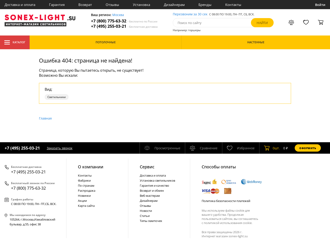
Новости (146, 211)
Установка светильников (157, 180)
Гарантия (57, 4)
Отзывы (112, 4)
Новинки (84, 196)
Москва (118, 15)
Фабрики (84, 180)
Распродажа (86, 190)
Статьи (145, 216)
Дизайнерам (174, 4)
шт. (272, 148)
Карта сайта (86, 206)
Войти (320, 5)
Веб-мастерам (150, 196)
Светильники (56, 97)
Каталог (14, 42)
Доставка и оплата (20, 4)
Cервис (147, 166)
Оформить (307, 148)
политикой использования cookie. (228, 223)
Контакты (233, 4)
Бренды (205, 4)
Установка (141, 4)
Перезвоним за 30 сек (190, 14)
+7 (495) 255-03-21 (124, 26)
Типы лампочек (151, 221)
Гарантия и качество (154, 185)
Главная (45, 118)
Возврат (85, 4)
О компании (90, 166)
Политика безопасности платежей (226, 201)
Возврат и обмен (152, 190)
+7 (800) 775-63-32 (124, 21)
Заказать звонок (59, 148)
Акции (82, 201)
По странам (86, 185)
